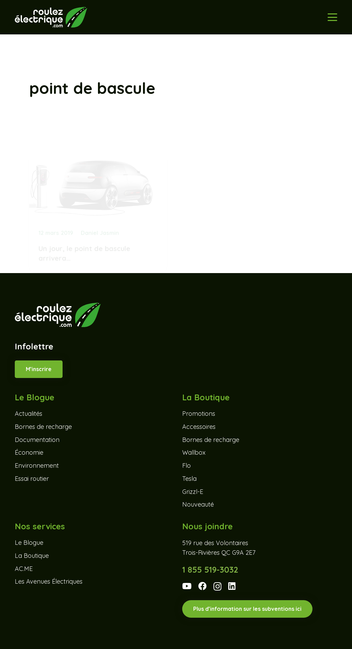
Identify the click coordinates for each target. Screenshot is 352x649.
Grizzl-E (192, 492)
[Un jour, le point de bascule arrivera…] (98, 182)
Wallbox (194, 452)
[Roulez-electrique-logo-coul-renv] (51, 17)
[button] (332, 17)
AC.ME (24, 569)
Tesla (189, 479)
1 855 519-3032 (210, 569)
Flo (186, 465)
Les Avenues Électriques (48, 581)
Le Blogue (29, 543)
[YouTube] (186, 586)
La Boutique (32, 556)
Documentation (37, 440)
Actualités (28, 414)
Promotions (198, 414)
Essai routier (32, 479)
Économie (29, 452)
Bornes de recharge (43, 427)
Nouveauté (198, 504)
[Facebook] (202, 586)
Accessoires (199, 427)
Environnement (37, 465)
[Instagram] (217, 586)
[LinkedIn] (231, 586)
